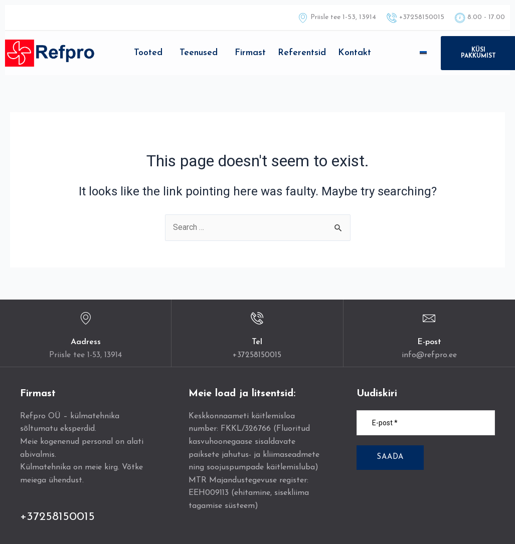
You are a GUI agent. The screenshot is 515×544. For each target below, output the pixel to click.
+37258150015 (257, 355)
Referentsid (302, 53)
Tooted (148, 53)
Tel (257, 342)
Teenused (199, 53)
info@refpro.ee (429, 355)
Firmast (250, 53)
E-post (429, 342)
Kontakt (354, 53)
